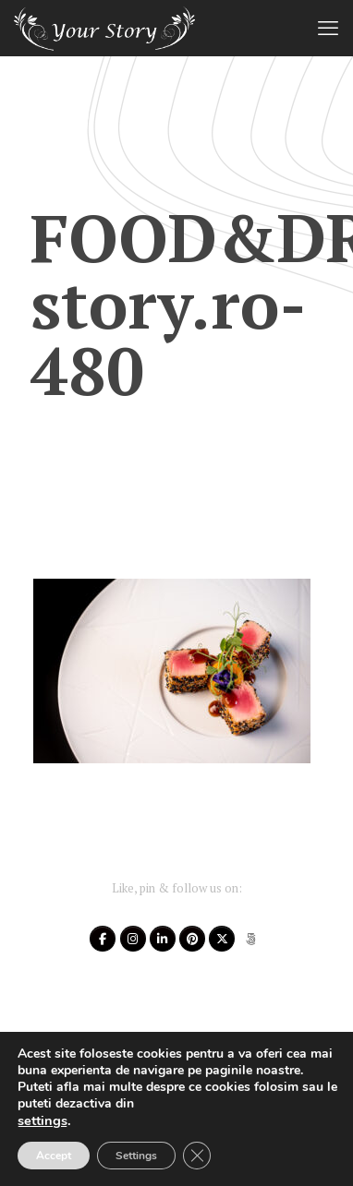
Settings (136, 1155)
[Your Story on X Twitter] (222, 939)
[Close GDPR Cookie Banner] (197, 1155)
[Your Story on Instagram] (133, 939)
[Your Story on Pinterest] (192, 939)
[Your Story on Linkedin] (163, 939)
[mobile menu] (328, 27)
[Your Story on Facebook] (103, 939)
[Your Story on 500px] (251, 939)
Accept (53, 1155)
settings (42, 1120)
